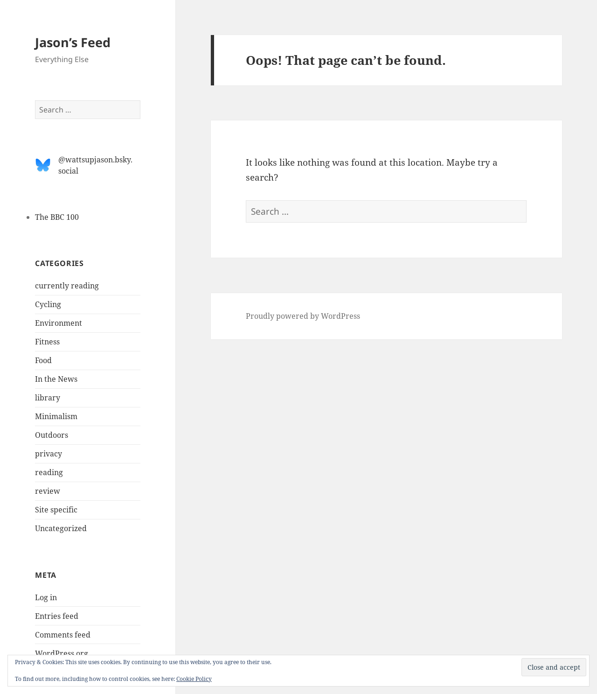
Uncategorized (61, 528)
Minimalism (56, 416)
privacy (48, 454)
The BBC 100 (57, 217)
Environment (58, 323)
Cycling (48, 304)
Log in (46, 597)
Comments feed (62, 635)
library (47, 398)
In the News (56, 379)
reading (49, 472)
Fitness (47, 341)
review (47, 491)
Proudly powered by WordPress (303, 316)
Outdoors (51, 435)
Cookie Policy (194, 679)
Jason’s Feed (73, 42)
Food (43, 360)
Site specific (56, 510)
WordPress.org (61, 653)
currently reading (67, 285)
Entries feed (56, 616)
